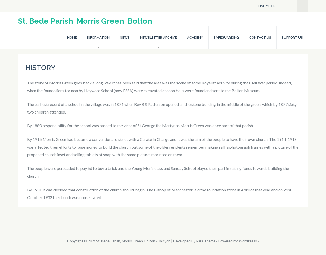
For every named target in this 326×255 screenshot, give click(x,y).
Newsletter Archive (158, 37)
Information (98, 37)
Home (72, 37)
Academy (195, 37)
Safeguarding (226, 37)
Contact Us (260, 37)
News (125, 37)
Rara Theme (205, 241)
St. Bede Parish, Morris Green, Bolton (85, 21)
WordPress (248, 241)
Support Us (292, 37)
